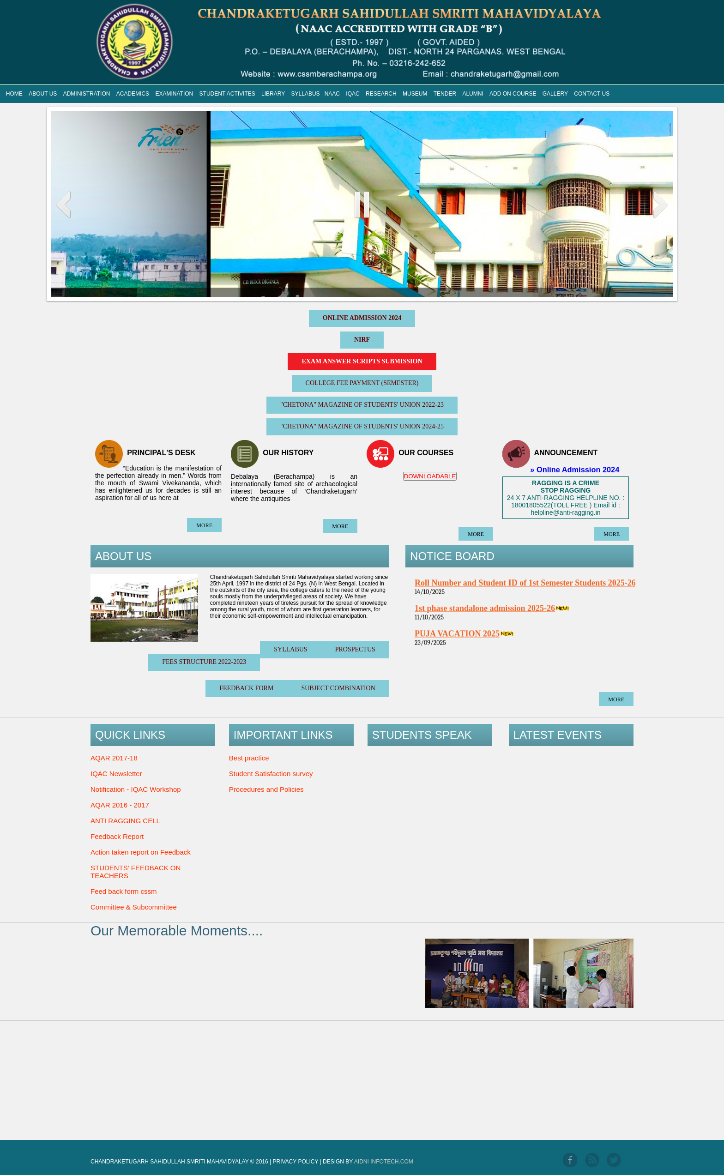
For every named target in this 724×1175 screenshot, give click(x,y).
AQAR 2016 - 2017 (119, 805)
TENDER (445, 93)
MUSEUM (415, 93)
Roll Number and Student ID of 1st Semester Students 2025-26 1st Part (540, 588)
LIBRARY (273, 93)
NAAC (332, 93)
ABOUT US (43, 93)
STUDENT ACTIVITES (227, 93)
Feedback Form (246, 688)
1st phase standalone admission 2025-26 (485, 614)
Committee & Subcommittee (133, 907)
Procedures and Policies (266, 789)
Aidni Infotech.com (383, 1161)
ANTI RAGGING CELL (125, 821)
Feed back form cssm (123, 891)
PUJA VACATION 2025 (457, 639)
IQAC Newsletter (116, 773)
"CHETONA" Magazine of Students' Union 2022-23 (362, 404)
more (204, 525)
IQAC (352, 93)
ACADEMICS (132, 93)
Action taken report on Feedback (140, 852)
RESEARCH (381, 93)
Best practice (249, 758)
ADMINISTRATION (86, 93)
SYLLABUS (305, 93)
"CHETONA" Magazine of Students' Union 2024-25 (362, 426)
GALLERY (555, 93)
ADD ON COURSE (512, 93)
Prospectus (355, 649)
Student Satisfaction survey (271, 773)
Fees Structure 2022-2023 (204, 661)
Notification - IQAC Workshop (135, 789)
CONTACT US (591, 93)
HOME (14, 93)
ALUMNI (472, 93)
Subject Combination (338, 688)
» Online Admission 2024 (574, 469)
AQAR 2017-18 (114, 758)
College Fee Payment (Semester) (362, 383)
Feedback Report (117, 836)
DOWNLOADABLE (430, 476)
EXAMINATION (174, 93)
